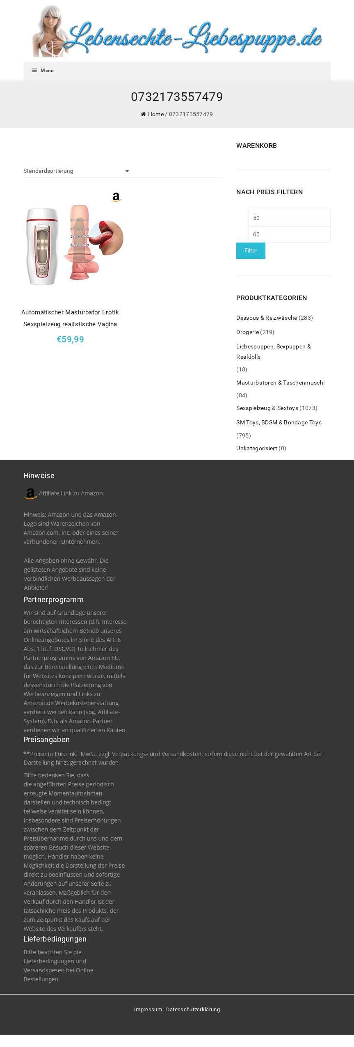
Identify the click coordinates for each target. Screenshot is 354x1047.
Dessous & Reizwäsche (266, 317)
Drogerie (247, 332)
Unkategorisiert (256, 448)
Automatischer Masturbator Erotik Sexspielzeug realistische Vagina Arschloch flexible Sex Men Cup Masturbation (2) (70, 319)
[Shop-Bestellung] (76, 171)
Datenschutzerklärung (193, 1009)
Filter (250, 250)
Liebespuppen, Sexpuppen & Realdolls (273, 351)
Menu (43, 70)
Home (156, 114)
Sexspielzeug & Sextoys (267, 408)
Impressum (148, 1009)
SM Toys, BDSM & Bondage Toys (278, 422)
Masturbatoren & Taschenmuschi (280, 382)
